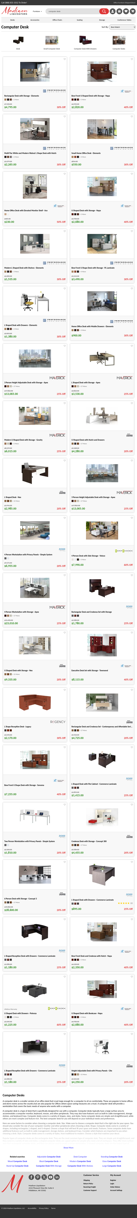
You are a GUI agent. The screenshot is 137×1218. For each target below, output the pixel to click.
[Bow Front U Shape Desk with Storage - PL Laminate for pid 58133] (102, 253)
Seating (80, 20)
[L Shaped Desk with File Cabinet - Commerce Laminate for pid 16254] (102, 768)
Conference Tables (124, 20)
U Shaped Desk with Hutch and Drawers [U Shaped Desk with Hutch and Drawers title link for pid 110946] (88, 440)
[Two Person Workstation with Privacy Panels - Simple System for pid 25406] (35, 825)
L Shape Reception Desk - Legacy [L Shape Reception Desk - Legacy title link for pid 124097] (17, 726)
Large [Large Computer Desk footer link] (111, 1166)
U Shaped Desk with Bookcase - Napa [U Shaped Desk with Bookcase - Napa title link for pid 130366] (87, 1013)
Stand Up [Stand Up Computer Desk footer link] (17, 1166)
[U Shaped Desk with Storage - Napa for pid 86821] (102, 195)
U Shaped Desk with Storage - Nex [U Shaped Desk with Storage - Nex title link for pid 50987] (18, 670)
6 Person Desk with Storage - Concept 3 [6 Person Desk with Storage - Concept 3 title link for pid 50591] (20, 898)
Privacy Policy (44, 1208)
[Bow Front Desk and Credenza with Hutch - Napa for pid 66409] (102, 940)
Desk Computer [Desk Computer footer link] (80, 1156)
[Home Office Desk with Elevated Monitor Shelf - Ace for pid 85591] (35, 198)
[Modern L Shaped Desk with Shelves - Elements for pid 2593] (35, 253)
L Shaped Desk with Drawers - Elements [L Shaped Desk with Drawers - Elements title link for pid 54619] (20, 325)
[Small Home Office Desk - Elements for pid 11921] (102, 138)
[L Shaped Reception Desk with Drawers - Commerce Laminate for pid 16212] (35, 1055)
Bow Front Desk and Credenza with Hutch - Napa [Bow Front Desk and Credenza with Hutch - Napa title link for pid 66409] (92, 956)
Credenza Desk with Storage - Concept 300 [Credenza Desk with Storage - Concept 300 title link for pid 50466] (89, 841)
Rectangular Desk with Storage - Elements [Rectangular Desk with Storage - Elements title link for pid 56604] (21, 96)
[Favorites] (126, 13)
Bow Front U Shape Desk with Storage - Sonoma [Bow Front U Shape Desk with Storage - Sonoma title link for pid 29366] (24, 785)
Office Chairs (57, 20)
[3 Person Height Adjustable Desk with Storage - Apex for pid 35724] (35, 366)
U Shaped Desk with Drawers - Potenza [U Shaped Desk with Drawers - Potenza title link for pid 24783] (20, 1013)
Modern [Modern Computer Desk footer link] (80, 1161)
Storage (102, 20)
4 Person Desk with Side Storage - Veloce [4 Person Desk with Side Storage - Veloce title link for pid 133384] (88, 556)
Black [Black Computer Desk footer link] (48, 1161)
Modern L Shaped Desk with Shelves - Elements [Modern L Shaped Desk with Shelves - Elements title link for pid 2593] (24, 268)
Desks (12, 20)
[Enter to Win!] (119, 13)
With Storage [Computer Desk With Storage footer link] (49, 1166)
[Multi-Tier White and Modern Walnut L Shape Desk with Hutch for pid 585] (35, 139)
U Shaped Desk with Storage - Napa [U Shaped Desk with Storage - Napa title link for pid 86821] (86, 210)
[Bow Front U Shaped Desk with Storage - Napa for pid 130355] (102, 81)
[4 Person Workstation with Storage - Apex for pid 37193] (35, 597)
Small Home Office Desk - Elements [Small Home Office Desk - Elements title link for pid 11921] (86, 153)
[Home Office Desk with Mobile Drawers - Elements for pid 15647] (102, 310)
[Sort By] (122, 27)
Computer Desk (15, 27)
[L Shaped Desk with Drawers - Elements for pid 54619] (35, 311)
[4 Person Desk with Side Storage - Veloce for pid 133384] (102, 539)
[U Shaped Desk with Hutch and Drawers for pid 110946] (102, 424)
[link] (133, 11)
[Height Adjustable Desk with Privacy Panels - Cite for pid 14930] (102, 1055)
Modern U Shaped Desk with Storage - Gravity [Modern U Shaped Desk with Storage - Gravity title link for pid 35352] (23, 440)
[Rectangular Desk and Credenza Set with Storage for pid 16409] (102, 598)
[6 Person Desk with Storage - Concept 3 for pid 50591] (35, 883)
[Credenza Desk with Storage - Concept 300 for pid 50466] (102, 825)
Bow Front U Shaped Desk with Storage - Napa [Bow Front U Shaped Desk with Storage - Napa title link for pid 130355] (91, 96)
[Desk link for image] (18, 41)
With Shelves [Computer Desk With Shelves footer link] (80, 1166)
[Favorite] (65, 59)
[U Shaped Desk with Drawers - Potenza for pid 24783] (35, 998)
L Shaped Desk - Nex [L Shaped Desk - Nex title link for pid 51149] (12, 497)
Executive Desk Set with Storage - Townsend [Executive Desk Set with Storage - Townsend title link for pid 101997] (90, 670)
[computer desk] (74, 11)
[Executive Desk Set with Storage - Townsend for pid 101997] (102, 655)
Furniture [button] (37, 11)
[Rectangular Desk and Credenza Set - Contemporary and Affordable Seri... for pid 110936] (102, 711)
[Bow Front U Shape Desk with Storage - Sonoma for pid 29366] (35, 768)
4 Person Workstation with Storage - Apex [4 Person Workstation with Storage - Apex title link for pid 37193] (21, 612)
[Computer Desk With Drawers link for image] (85, 41)
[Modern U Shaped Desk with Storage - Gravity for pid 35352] (35, 424)
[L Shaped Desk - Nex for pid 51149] (35, 484)
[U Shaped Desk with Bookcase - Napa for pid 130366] (102, 997)
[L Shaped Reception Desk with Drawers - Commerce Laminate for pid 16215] (35, 940)
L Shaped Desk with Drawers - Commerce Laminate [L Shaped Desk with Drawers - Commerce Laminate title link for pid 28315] (93, 900)
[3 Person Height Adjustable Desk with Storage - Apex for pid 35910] (102, 481)
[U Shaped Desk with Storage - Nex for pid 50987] (35, 653)
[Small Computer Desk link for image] (51, 41)
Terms (53, 1208)
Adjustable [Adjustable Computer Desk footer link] (49, 1156)
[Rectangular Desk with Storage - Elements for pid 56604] (35, 81)
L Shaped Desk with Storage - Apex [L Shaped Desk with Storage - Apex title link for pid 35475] (86, 382)
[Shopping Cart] (133, 11)
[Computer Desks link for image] (119, 41)
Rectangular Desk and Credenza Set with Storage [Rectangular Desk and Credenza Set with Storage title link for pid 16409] (92, 612)
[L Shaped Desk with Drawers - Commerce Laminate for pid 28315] (102, 886)
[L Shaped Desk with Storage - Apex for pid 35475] (102, 367)
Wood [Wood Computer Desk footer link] (17, 1161)
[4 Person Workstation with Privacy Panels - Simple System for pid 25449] (35, 539)
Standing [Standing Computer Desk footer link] (112, 1156)
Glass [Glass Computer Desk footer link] (111, 1161)
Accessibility (32, 1208)
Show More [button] (69, 1147)
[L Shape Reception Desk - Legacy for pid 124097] (35, 710)
